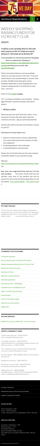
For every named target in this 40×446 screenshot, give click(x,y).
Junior (14, 94)
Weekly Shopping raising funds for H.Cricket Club (17, 264)
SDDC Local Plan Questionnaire (11, 291)
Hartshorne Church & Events (10, 268)
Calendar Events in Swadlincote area (13, 287)
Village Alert (5, 307)
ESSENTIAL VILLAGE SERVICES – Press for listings (18, 321)
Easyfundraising (7, 68)
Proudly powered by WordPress (10, 443)
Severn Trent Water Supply (10, 299)
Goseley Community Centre (10, 395)
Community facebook (8, 256)
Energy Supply (6, 295)
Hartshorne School (7, 272)
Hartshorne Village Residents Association (15, 19)
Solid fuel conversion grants (10, 276)
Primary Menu (37, 19)
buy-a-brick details (17, 181)
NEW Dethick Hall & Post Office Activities (15, 391)
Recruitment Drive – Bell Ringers (12, 283)
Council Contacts (7, 387)
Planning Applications (8, 280)
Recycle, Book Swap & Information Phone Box (16, 260)
